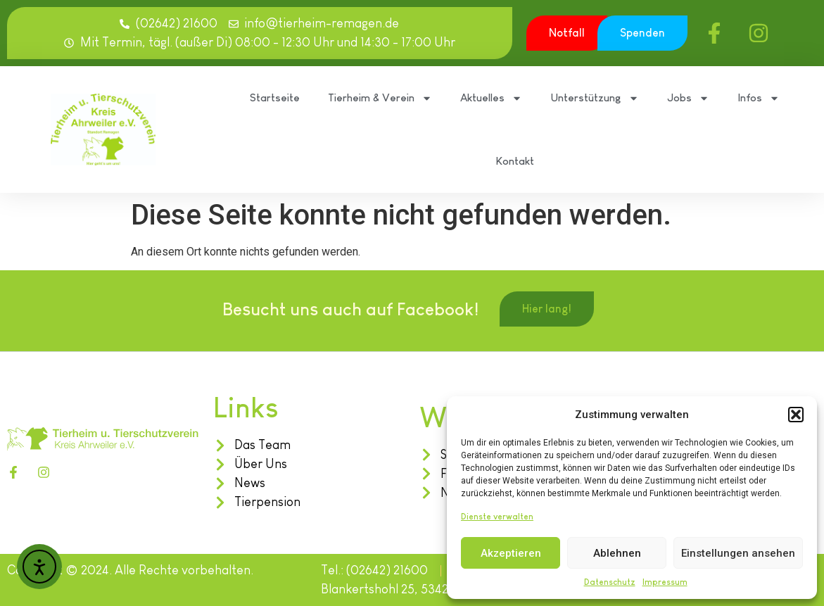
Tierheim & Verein (380, 98)
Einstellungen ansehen (738, 553)
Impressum (664, 582)
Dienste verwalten (497, 517)
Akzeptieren (511, 553)
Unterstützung (594, 98)
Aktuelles (491, 98)
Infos (758, 98)
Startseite (275, 97)
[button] (796, 415)
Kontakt (514, 161)
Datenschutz (609, 582)
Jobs (688, 98)
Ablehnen (617, 553)
